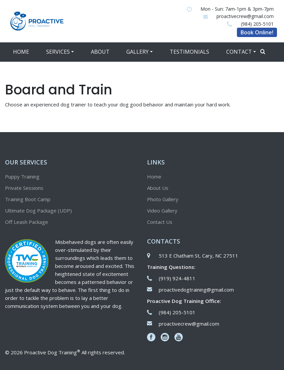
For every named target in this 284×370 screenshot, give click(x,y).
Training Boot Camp (27, 199)
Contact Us (159, 222)
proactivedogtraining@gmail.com (196, 289)
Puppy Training (22, 176)
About (100, 51)
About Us (157, 187)
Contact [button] (239, 51)
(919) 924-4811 (177, 278)
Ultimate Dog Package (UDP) (38, 210)
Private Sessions (24, 187)
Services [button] (58, 51)
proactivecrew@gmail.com (245, 16)
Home (21, 51)
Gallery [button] (137, 51)
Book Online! (257, 32)
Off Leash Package (26, 222)
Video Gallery (162, 210)
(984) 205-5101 (257, 24)
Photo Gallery (162, 199)
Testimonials (189, 51)
